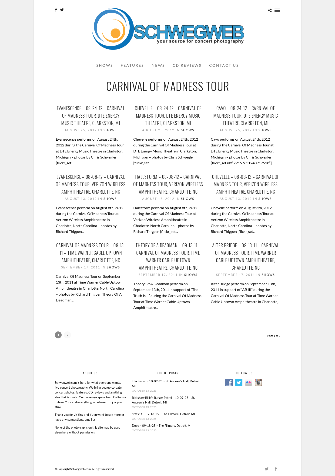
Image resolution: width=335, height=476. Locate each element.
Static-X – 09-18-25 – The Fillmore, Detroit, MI (163, 414)
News (158, 65)
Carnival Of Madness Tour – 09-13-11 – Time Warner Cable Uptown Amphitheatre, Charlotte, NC (90, 253)
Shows (104, 65)
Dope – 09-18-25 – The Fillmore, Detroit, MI (161, 425)
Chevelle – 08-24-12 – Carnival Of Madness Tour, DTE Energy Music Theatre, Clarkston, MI (168, 115)
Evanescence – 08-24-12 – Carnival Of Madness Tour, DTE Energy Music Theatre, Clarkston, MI (91, 115)
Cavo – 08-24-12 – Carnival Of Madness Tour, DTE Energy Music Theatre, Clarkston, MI (245, 115)
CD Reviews (187, 65)
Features (132, 65)
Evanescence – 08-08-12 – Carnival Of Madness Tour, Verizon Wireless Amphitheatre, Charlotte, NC (91, 184)
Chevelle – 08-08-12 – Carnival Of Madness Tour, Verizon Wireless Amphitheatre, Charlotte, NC (245, 184)
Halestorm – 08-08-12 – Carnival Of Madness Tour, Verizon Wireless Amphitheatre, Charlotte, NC (168, 184)
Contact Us (224, 65)
